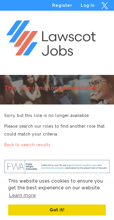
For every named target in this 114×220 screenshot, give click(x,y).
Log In (88, 5)
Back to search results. (28, 145)
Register (62, 5)
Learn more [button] (22, 195)
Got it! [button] (57, 209)
